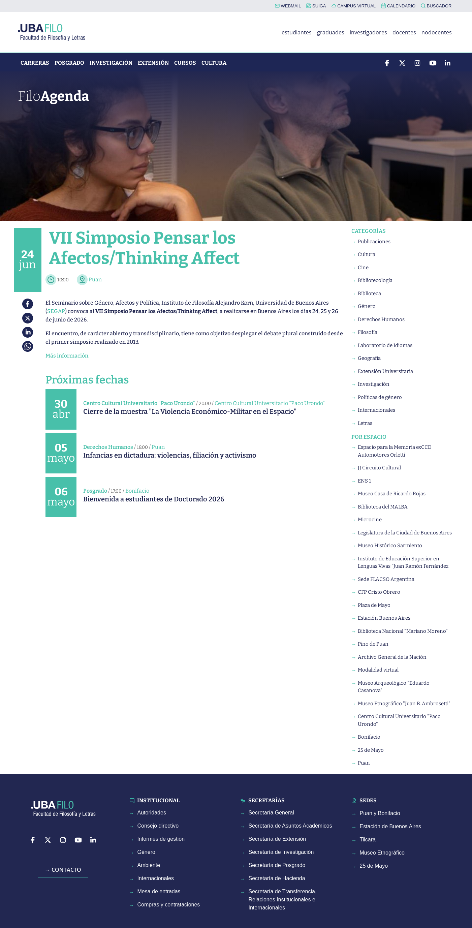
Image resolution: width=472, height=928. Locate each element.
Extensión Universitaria (385, 371)
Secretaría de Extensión (277, 839)
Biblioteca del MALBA (383, 507)
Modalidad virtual (378, 670)
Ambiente (148, 865)
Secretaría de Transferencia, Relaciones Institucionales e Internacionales (283, 899)
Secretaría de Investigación (281, 852)
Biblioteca (369, 293)
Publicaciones (374, 242)
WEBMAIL (288, 5)
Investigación (111, 63)
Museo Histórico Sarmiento (390, 546)
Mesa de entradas (159, 891)
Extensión (153, 63)
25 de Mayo (371, 750)
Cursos (185, 63)
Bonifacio (137, 491)
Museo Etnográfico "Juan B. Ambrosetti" (404, 704)
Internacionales (376, 410)
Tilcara (368, 839)
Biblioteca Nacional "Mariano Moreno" (403, 631)
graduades (330, 32)
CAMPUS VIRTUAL (354, 5)
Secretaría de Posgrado (277, 865)
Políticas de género (380, 397)
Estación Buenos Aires (384, 618)
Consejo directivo (158, 826)
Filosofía (367, 332)
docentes (404, 32)
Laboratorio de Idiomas (385, 345)
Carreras (35, 63)
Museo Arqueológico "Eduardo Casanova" (394, 687)
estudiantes (297, 32)
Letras (365, 423)
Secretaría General (271, 812)
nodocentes (436, 32)
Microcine (370, 520)
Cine (363, 268)
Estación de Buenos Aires (390, 826)
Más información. (67, 355)
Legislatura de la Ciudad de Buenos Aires (405, 533)
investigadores (368, 32)
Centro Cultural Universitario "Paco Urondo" (139, 403)
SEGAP (56, 311)
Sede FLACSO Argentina (386, 579)
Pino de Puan (373, 644)
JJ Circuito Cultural (379, 468)
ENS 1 (364, 481)
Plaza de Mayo (374, 605)
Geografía (369, 358)
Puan (95, 279)
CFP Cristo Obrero (379, 592)
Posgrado (69, 63)
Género (367, 306)
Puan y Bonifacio (380, 813)
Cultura (213, 63)
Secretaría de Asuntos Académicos (290, 826)
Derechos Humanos (108, 447)
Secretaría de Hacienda (277, 878)
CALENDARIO (398, 5)
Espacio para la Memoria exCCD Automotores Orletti (395, 451)
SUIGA (316, 5)
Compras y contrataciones (168, 904)
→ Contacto (63, 869)
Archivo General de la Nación (392, 657)
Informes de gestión (161, 839)
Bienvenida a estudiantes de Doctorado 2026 (153, 499)
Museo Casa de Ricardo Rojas (392, 494)
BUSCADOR (436, 5)
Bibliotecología (375, 280)
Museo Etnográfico (382, 853)
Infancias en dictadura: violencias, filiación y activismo (169, 455)
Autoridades (151, 812)
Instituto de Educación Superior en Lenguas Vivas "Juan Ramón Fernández (403, 562)
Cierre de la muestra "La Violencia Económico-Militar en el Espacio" (189, 411)
